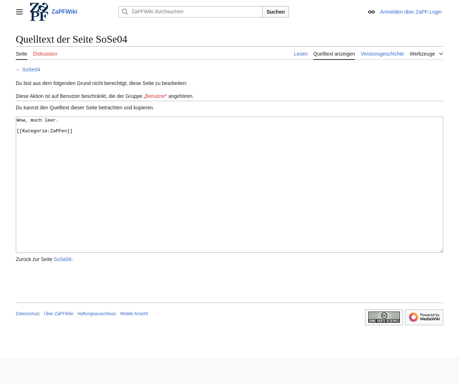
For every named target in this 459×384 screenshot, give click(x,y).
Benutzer (155, 96)
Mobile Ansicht (134, 340)
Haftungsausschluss (96, 340)
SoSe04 (31, 69)
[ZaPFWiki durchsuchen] (190, 12)
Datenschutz (28, 340)
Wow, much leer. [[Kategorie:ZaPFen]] (229, 198)
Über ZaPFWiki (58, 340)
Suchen (275, 12)
